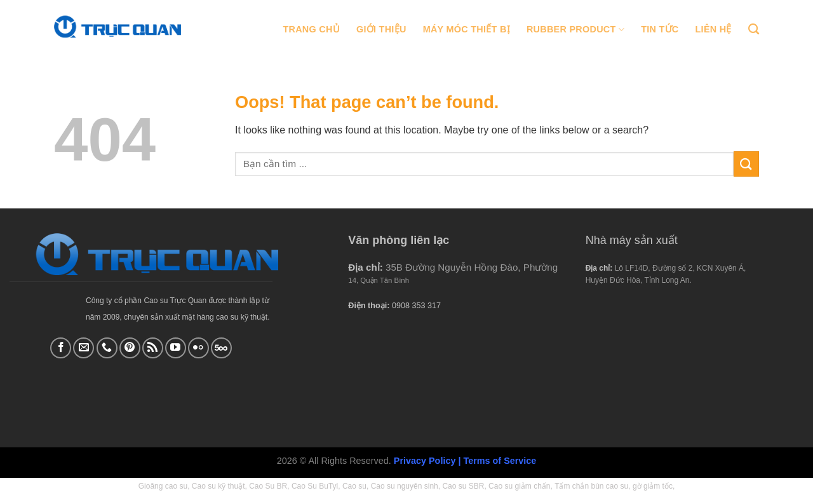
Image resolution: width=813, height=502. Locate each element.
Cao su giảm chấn (519, 486)
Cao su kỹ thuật (218, 486)
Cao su (354, 486)
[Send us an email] (83, 347)
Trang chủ (311, 29)
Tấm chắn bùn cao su (591, 486)
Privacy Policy (425, 461)
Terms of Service (499, 461)
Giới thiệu (381, 29)
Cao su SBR (463, 486)
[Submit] (746, 163)
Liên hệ (713, 29)
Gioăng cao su (162, 486)
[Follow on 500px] (221, 347)
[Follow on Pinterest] (129, 347)
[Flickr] (198, 347)
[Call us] (107, 347)
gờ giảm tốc (653, 486)
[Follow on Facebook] (60, 347)
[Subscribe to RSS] (152, 347)
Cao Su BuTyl (315, 486)
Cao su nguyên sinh (404, 486)
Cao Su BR (268, 486)
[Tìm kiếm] (753, 30)
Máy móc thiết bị (466, 29)
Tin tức (659, 29)
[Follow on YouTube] (175, 347)
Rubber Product (575, 30)
